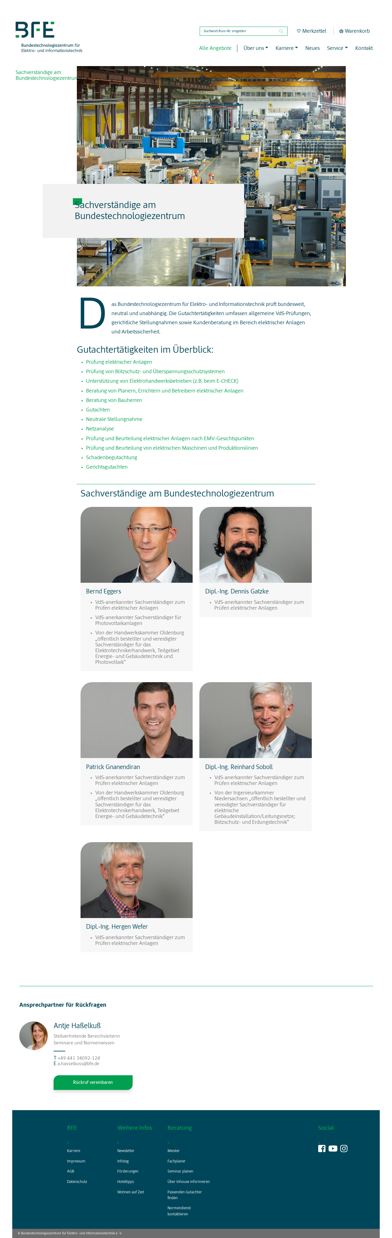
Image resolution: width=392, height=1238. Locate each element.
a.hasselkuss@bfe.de (78, 1063)
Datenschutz (77, 1182)
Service (335, 48)
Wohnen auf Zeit (130, 1192)
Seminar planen (180, 1171)
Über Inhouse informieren (189, 1182)
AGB (70, 1171)
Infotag (123, 1161)
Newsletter (125, 1151)
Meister (174, 1151)
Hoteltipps (125, 1182)
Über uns (253, 48)
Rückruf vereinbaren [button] (93, 1082)
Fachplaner (177, 1161)
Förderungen (127, 1171)
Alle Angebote (215, 48)
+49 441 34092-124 (79, 1058)
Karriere (285, 48)
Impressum (76, 1161)
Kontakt (364, 48)
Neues (312, 48)
